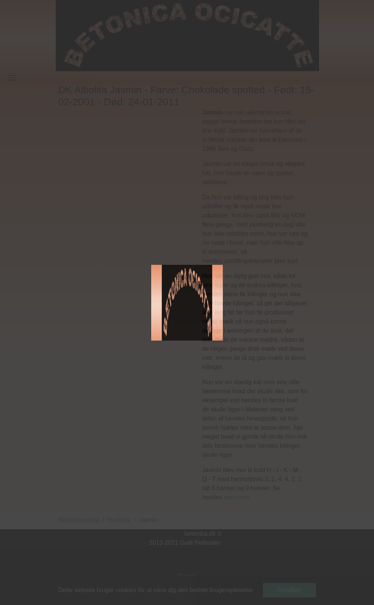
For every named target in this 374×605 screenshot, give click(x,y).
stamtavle (236, 497)
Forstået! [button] (289, 590)
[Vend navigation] (12, 77)
